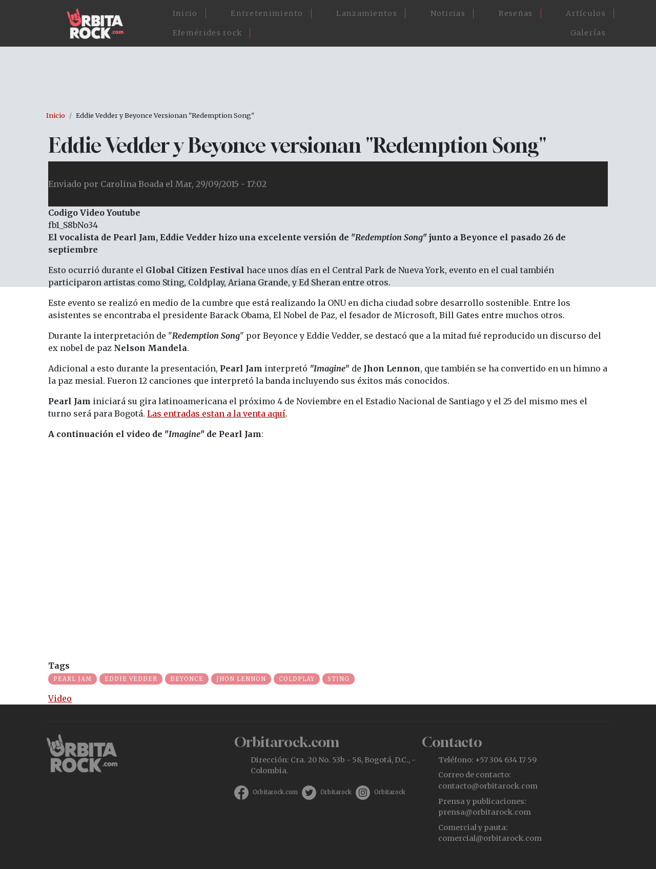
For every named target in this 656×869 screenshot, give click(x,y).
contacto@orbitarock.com (488, 786)
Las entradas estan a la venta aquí (216, 413)
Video (60, 698)
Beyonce (186, 678)
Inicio (185, 13)
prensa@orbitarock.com (484, 812)
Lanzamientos (366, 13)
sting (338, 678)
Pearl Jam (72, 678)
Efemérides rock (207, 32)
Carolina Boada (131, 184)
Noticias (447, 13)
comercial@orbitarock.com (490, 838)
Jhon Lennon (241, 678)
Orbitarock (336, 792)
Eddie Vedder (131, 678)
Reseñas (516, 13)
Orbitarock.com (275, 792)
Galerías (588, 32)
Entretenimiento (267, 13)
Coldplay (297, 678)
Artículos (586, 13)
